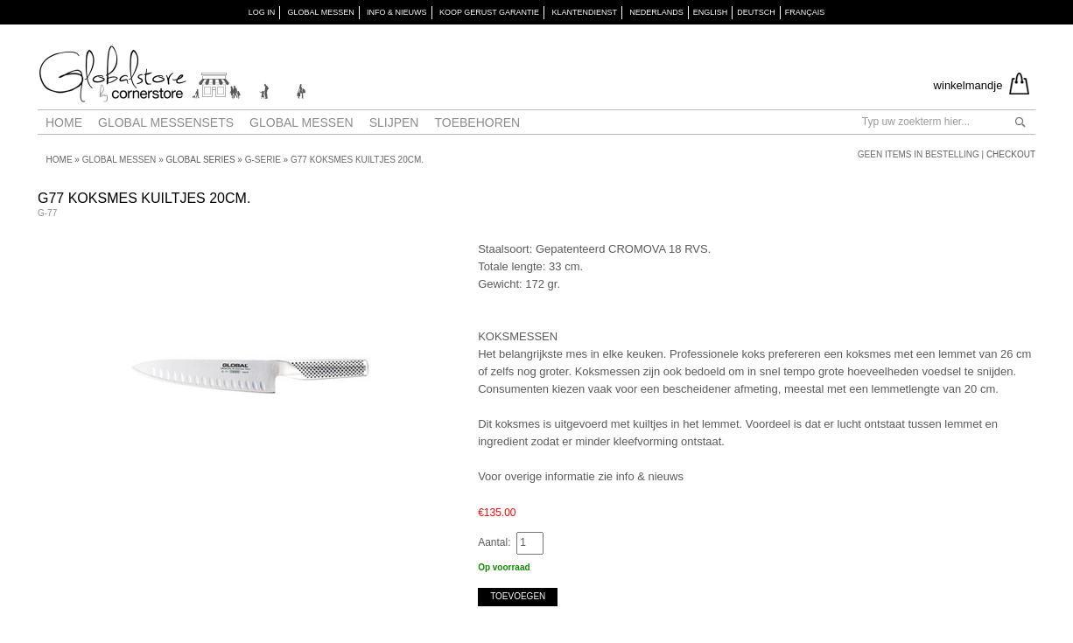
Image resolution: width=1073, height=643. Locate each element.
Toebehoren (477, 122)
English (710, 12)
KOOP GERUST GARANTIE (489, 12)
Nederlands (656, 12)
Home (64, 122)
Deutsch (756, 12)
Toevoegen (517, 596)
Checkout (1010, 154)
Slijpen (394, 122)
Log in (262, 12)
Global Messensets (166, 122)
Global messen (301, 122)
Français (805, 12)
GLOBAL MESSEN (320, 12)
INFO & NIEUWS (397, 12)
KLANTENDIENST (584, 12)
